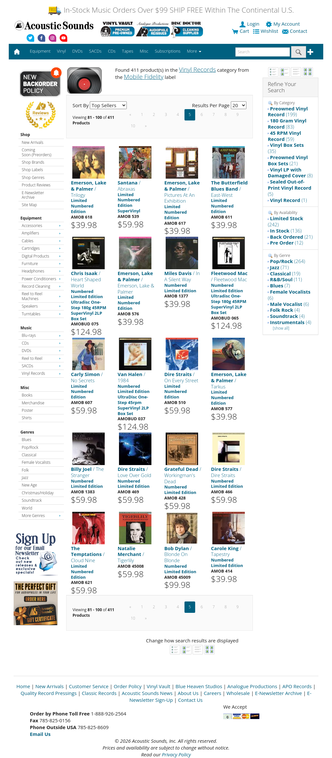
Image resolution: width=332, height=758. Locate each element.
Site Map (29, 205)
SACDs (41, 366)
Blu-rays (41, 335)
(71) (279, 267)
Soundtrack (32, 500)
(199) (288, 111)
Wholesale (238, 693)
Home (23, 686)
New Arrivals (32, 142)
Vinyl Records (41, 373)
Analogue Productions (252, 686)
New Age (29, 485)
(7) (280, 285)
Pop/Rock (30, 447)
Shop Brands (33, 162)
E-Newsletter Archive (33, 195)
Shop (25, 134)
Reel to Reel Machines (41, 296)
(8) (290, 172)
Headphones (41, 271)
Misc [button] (144, 51)
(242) (285, 221)
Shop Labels (32, 169)
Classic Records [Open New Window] (99, 693)
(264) (287, 261)
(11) (286, 279)
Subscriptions (167, 51)
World (27, 508)
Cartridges (41, 248)
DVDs (41, 350)
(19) (285, 273)
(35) (286, 148)
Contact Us (190, 700)
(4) (285, 310)
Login (250, 23)
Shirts (27, 418)
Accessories (41, 225)
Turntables (41, 314)
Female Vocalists (36, 462)
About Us (188, 693)
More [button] (194, 51)
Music (26, 328)
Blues (26, 439)
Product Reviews (36, 185)
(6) (289, 294)
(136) (286, 230)
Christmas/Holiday (37, 493)
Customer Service (89, 686)
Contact (295, 31)
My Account (283, 23)
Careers (212, 693)
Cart (240, 31)
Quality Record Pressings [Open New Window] (49, 693)
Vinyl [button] (61, 51)
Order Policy (128, 686)
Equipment (31, 218)
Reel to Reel (41, 358)
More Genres (41, 515)
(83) (287, 123)
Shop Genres (33, 177)
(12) (286, 242)
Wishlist (266, 31)
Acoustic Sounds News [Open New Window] (147, 693)
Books (27, 395)
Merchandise (33, 403)
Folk (25, 470)
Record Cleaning (41, 286)
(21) (288, 160)
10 (133, 126)
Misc (24, 387)
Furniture (41, 263)
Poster (27, 410)
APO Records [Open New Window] (297, 686)
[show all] (281, 328)
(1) (288, 200)
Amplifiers (41, 233)
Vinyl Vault (159, 686)
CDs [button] (111, 51)
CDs (41, 343)
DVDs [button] (77, 51)
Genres (27, 432)
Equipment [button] (40, 51)
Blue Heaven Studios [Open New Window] (198, 686)
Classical (29, 455)
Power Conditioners (41, 279)
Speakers (41, 306)
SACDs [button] (95, 51)
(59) (284, 136)
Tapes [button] (127, 51)
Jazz (25, 477)
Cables (41, 241)
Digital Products (41, 256)
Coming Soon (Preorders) (36, 152)
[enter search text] (262, 52)
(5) (289, 187)
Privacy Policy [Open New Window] (176, 754)
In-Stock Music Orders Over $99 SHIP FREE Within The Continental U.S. (171, 10)
